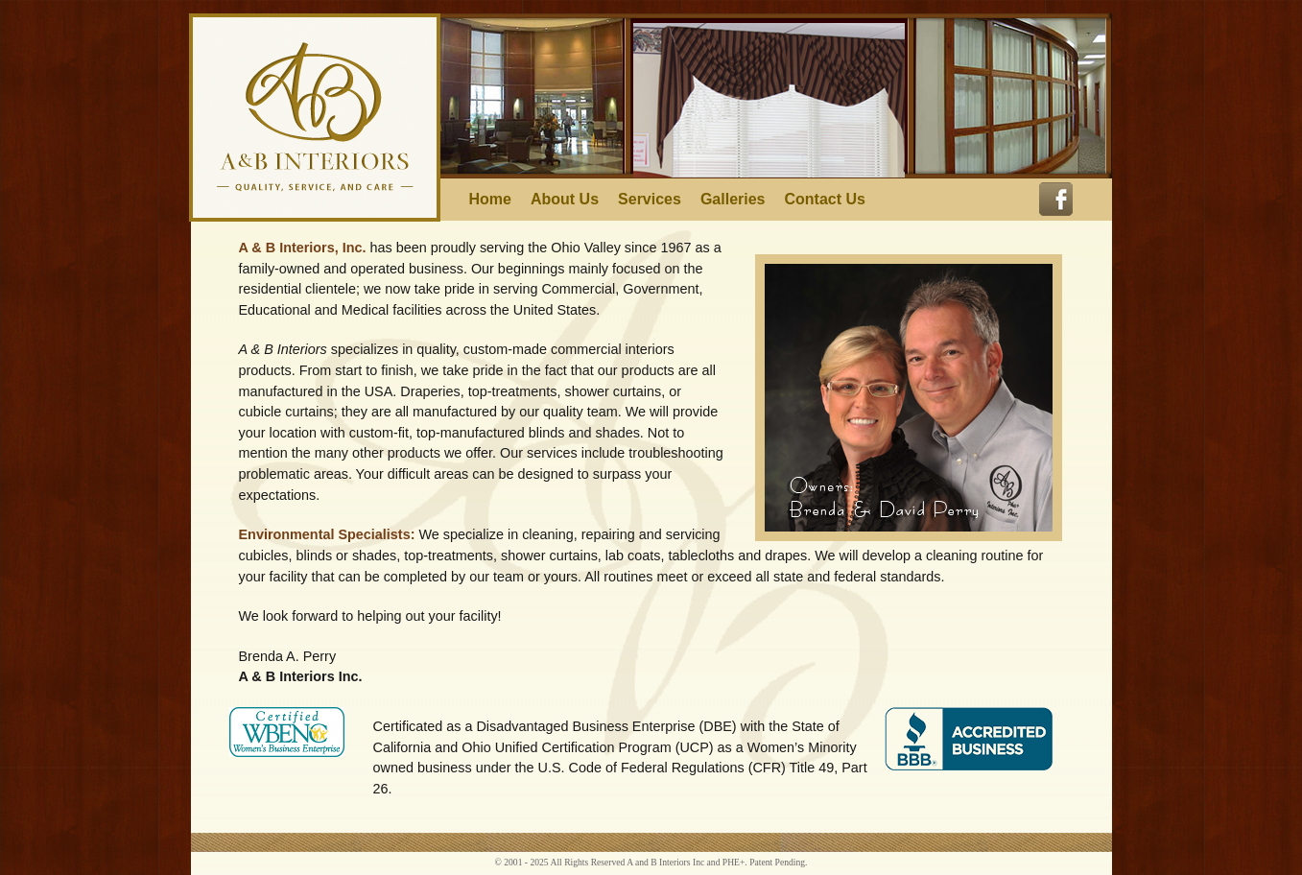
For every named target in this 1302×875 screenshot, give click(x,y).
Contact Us (825, 199)
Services (649, 199)
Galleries (733, 199)
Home (490, 199)
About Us (565, 199)
